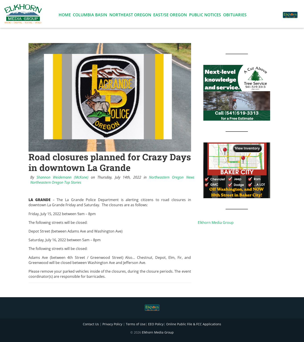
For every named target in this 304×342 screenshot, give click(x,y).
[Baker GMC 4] (236, 169)
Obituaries (235, 15)
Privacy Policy (112, 324)
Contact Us (91, 324)
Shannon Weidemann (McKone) (62, 177)
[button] (273, 12)
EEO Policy (155, 324)
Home (65, 15)
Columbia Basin (90, 15)
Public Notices (205, 15)
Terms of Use (135, 324)
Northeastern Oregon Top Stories (55, 182)
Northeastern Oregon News (171, 177)
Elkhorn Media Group (216, 222)
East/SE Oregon (170, 15)
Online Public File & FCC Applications (193, 324)
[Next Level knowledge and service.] (236, 92)
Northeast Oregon (130, 15)
